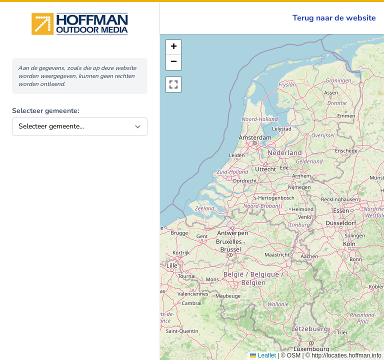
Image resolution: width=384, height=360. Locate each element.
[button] (173, 47)
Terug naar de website (334, 18)
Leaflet (263, 355)
